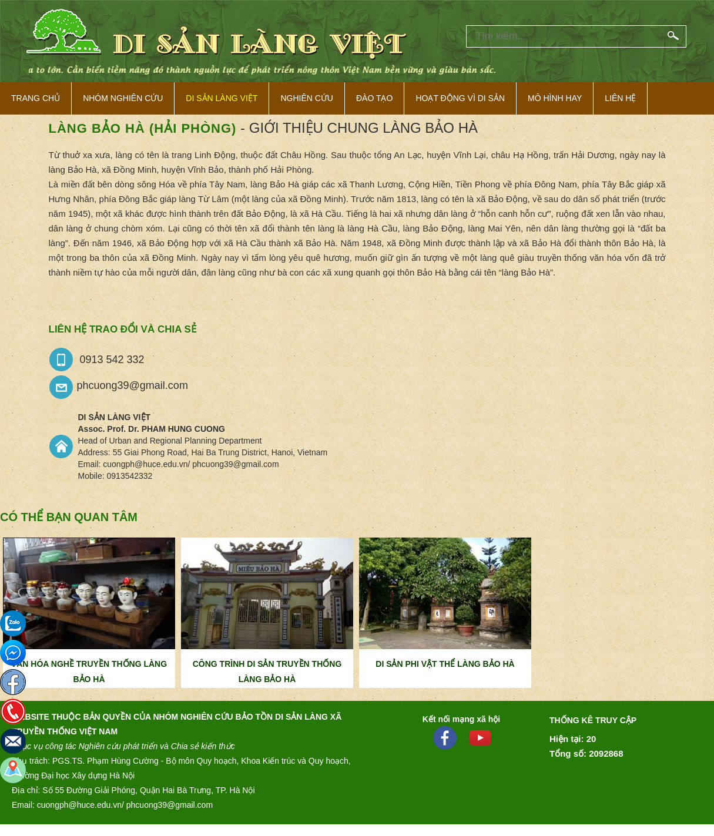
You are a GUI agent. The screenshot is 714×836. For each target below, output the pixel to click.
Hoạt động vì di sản (460, 98)
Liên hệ (620, 98)
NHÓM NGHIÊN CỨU (123, 98)
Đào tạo (374, 98)
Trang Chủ (35, 98)
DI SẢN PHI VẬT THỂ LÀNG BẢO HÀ (445, 664)
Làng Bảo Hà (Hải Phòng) (143, 128)
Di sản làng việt (221, 98)
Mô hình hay (555, 98)
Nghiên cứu (306, 98)
